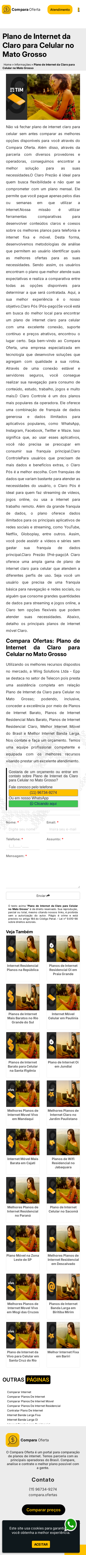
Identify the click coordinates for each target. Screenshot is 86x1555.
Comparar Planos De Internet (26, 1396)
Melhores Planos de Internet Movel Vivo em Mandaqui (22, 1115)
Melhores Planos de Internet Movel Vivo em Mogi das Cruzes (23, 1308)
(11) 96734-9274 (43, 793)
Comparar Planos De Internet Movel (30, 1401)
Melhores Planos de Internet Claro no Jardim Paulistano (63, 1115)
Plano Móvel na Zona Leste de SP (22, 1257)
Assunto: (55, 839)
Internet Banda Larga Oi (22, 1419)
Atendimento (60, 10)
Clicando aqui (43, 804)
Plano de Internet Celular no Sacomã (63, 1209)
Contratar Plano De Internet (25, 1410)
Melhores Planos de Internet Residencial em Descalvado (63, 1259)
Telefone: (14, 839)
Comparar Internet (19, 1392)
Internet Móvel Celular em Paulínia (63, 1016)
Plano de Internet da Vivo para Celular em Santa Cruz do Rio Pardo (23, 1358)
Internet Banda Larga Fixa (24, 1415)
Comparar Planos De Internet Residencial (34, 1406)
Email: (53, 822)
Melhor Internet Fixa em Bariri (63, 1354)
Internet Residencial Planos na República (23, 968)
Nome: (12, 822)
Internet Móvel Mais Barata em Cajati (22, 1161)
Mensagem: (16, 856)
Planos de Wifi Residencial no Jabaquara (63, 1163)
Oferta (27, 1440)
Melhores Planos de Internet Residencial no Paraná (22, 1211)
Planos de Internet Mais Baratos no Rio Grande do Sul (22, 1018)
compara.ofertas (43, 1494)
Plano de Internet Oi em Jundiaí (63, 1064)
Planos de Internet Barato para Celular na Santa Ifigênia (23, 1066)
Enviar (43, 896)
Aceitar (41, 1544)
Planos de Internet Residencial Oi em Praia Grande (63, 970)
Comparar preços (45, 1509)
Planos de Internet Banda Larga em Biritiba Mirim (63, 1308)
